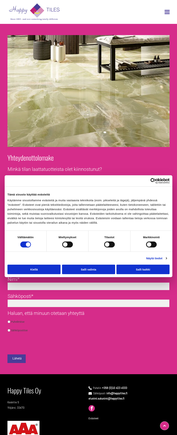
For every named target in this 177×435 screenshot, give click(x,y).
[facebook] (91, 408)
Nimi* (14, 279)
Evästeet (93, 418)
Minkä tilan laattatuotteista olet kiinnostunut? (55, 169)
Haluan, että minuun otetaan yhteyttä (46, 313)
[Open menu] (167, 12)
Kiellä (34, 269)
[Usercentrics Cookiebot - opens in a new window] (153, 181)
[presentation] (36, 343)
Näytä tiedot (154, 258)
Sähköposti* (20, 296)
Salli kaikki (143, 269)
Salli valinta (88, 269)
